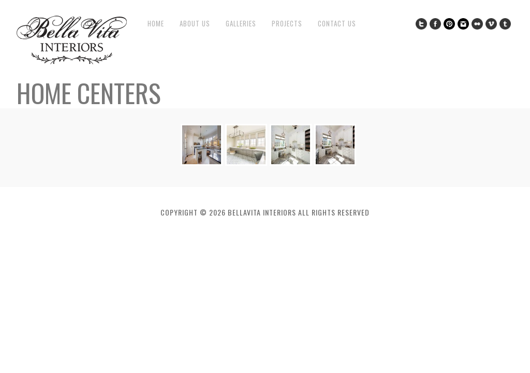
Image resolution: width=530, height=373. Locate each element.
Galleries (241, 23)
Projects (287, 23)
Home (156, 23)
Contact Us (337, 23)
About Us (195, 23)
